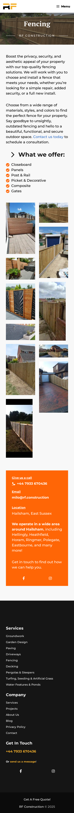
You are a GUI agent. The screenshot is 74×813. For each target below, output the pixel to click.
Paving (11, 648)
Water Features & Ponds (23, 684)
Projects (12, 708)
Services (12, 702)
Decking (12, 666)
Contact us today (48, 137)
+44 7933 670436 (32, 483)
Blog (9, 721)
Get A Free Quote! (37, 799)
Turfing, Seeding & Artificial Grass (29, 678)
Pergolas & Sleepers (20, 672)
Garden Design (17, 642)
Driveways (13, 654)
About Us (12, 714)
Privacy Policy (15, 727)
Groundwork (15, 636)
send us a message (23, 761)
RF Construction (31, 806)
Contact (11, 733)
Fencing (12, 660)
